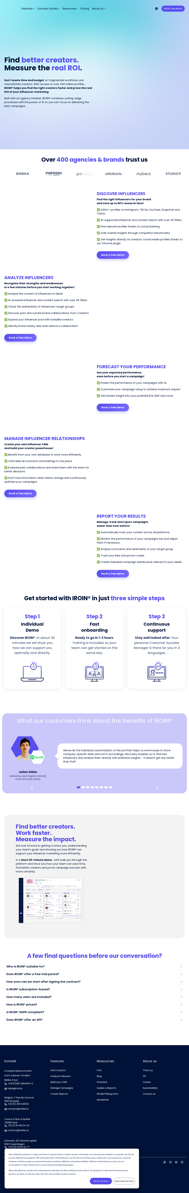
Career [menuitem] (147, 1082)
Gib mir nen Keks (100, 1181)
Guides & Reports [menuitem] (106, 1088)
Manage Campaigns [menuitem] (61, 1088)
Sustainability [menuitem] (150, 1088)
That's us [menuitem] (148, 1070)
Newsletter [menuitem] (103, 1099)
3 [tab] (87, 787)
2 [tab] (83, 787)
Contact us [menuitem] (149, 1094)
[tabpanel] (94, 756)
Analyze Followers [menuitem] (60, 1076)
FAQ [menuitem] (99, 1070)
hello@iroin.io (15, 1088)
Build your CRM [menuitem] (58, 1082)
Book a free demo (112, 255)
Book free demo (173, 6)
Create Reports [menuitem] (59, 1094)
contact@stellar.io (18, 1109)
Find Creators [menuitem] (58, 1070)
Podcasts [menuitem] (102, 1082)
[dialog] (72, 1168)
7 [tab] (106, 787)
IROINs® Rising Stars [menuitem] (107, 1094)
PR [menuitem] (144, 1076)
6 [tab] (101, 787)
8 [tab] (110, 787)
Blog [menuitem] (99, 1076)
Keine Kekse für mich (124, 1181)
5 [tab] (96, 787)
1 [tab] (78, 787)
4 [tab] (92, 787)
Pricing (85, 6)
